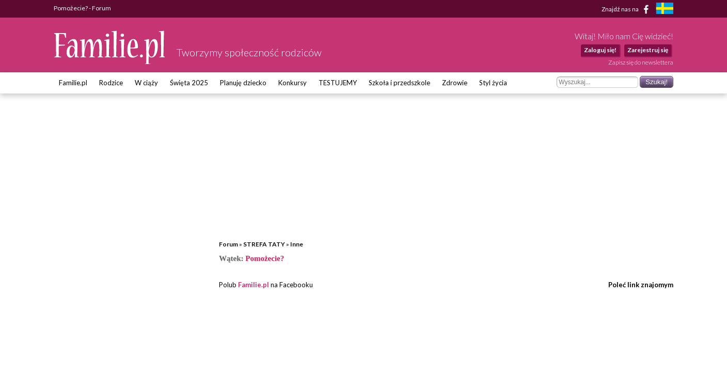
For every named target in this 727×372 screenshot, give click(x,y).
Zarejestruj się (647, 50)
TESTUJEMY (338, 83)
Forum (228, 244)
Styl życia (493, 83)
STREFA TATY (264, 244)
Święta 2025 (189, 83)
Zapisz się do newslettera (640, 62)
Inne (296, 244)
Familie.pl (73, 83)
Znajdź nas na (627, 9)
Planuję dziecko (243, 83)
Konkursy (292, 83)
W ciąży (146, 83)
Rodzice (111, 83)
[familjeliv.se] (664, 10)
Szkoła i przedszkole (399, 83)
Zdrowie (454, 83)
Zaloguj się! (600, 50)
